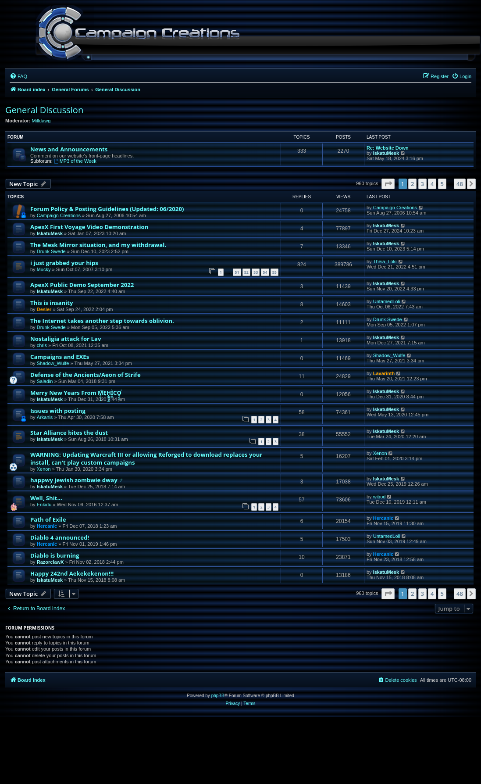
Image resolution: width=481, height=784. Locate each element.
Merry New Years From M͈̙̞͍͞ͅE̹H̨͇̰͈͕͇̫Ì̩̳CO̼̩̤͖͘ (75, 393)
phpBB (217, 695)
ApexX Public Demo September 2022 (82, 285)
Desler (44, 309)
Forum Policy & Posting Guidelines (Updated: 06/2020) (107, 209)
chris (42, 345)
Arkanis (45, 417)
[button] (388, 184)
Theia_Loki (385, 261)
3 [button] (422, 184)
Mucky (44, 269)
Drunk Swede (51, 251)
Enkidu (44, 504)
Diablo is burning (54, 555)
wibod (379, 496)
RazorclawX (50, 562)
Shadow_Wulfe (53, 363)
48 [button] (459, 184)
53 (255, 272)
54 (265, 272)
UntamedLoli (386, 301)
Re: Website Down (388, 147)
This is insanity (51, 303)
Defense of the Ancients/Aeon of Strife (85, 375)
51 (237, 272)
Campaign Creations (59, 215)
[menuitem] (18, 76)
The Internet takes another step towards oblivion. (102, 321)
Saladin (45, 381)
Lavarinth (384, 373)
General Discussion (44, 110)
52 (246, 272)
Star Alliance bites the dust (69, 433)
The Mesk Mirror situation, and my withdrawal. (98, 245)
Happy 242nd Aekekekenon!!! (72, 573)
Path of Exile (48, 519)
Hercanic (47, 526)
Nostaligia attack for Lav (65, 339)
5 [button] (442, 184)
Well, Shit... (46, 498)
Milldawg (41, 120)
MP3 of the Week (75, 161)
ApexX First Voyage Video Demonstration (89, 227)
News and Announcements (68, 149)
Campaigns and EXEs (59, 357)
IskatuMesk (386, 153)
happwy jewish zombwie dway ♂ (76, 480)
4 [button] (432, 184)
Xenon (44, 469)
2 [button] (412, 184)
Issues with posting (58, 411)
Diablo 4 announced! (59, 537)
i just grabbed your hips (64, 263)
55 (274, 272)
